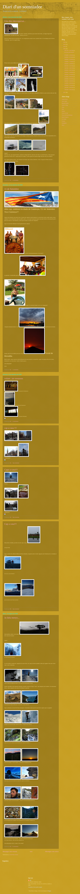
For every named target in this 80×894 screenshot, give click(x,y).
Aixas (63, 107)
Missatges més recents (10, 851)
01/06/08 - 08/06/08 (68, 76)
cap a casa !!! (10, 428)
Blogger (49, 890)
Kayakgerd (64, 123)
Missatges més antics (52, 851)
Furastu (63, 121)
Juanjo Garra (64, 99)
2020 (64, 42)
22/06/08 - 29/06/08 (68, 72)
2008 (64, 48)
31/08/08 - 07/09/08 (68, 57)
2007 (64, 92)
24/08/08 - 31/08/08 (68, 59)
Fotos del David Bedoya (67, 115)
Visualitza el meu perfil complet (35, 887)
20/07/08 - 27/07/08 (68, 65)
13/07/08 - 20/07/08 (68, 68)
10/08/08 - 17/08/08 (68, 61)
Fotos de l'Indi (65, 113)
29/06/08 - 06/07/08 (68, 70)
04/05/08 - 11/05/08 (68, 85)
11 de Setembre (11, 189)
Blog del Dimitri (65, 103)
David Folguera (65, 117)
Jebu (63, 109)
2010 (64, 44)
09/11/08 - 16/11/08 (68, 50)
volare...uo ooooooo (13, 378)
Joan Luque (64, 101)
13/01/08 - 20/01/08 (68, 89)
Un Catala (64, 119)
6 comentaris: (16, 846)
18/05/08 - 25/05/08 (68, 81)
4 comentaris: (16, 180)
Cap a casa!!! (10, 524)
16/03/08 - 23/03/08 (68, 87)
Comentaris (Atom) (14, 854)
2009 (64, 46)
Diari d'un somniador (22, 6)
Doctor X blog (65, 105)
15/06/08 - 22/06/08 (68, 74)
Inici (31, 851)
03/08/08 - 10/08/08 (68, 63)
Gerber (63, 111)
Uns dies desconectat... (15, 21)
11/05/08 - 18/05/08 (68, 83)
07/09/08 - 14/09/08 (68, 55)
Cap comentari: (16, 463)
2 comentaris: (16, 369)
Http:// (63, 125)
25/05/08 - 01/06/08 (68, 78)
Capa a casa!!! (11, 469)
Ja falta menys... (11, 617)
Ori (30, 880)
